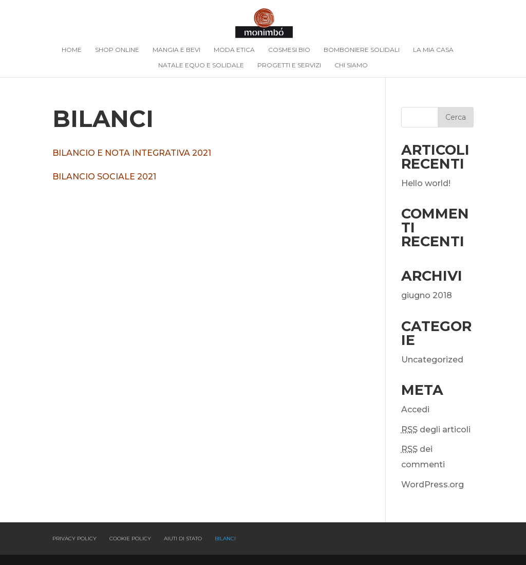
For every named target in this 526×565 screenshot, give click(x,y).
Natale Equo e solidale (201, 65)
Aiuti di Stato (183, 538)
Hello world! (425, 183)
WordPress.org (432, 484)
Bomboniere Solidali (362, 49)
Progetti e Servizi (289, 65)
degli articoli (436, 429)
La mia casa (433, 49)
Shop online (117, 49)
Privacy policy (74, 538)
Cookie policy (130, 538)
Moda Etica (234, 49)
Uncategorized (432, 359)
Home (72, 49)
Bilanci (225, 538)
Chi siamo (351, 65)
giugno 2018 (426, 295)
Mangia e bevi (176, 49)
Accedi (415, 409)
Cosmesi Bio (289, 49)
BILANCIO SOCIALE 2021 (104, 176)
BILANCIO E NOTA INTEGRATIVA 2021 (132, 153)
